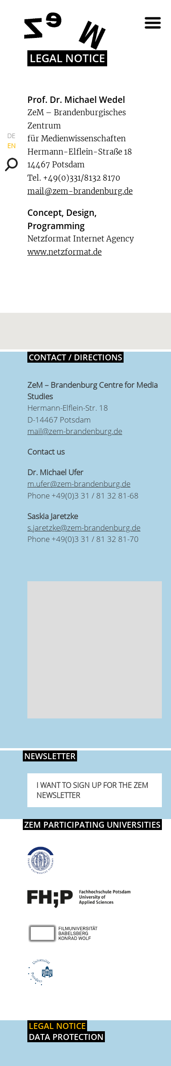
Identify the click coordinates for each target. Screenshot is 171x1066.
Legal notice (57, 1025)
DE (11, 135)
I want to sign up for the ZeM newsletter (92, 790)
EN (11, 145)
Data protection (66, 1036)
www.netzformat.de (64, 252)
